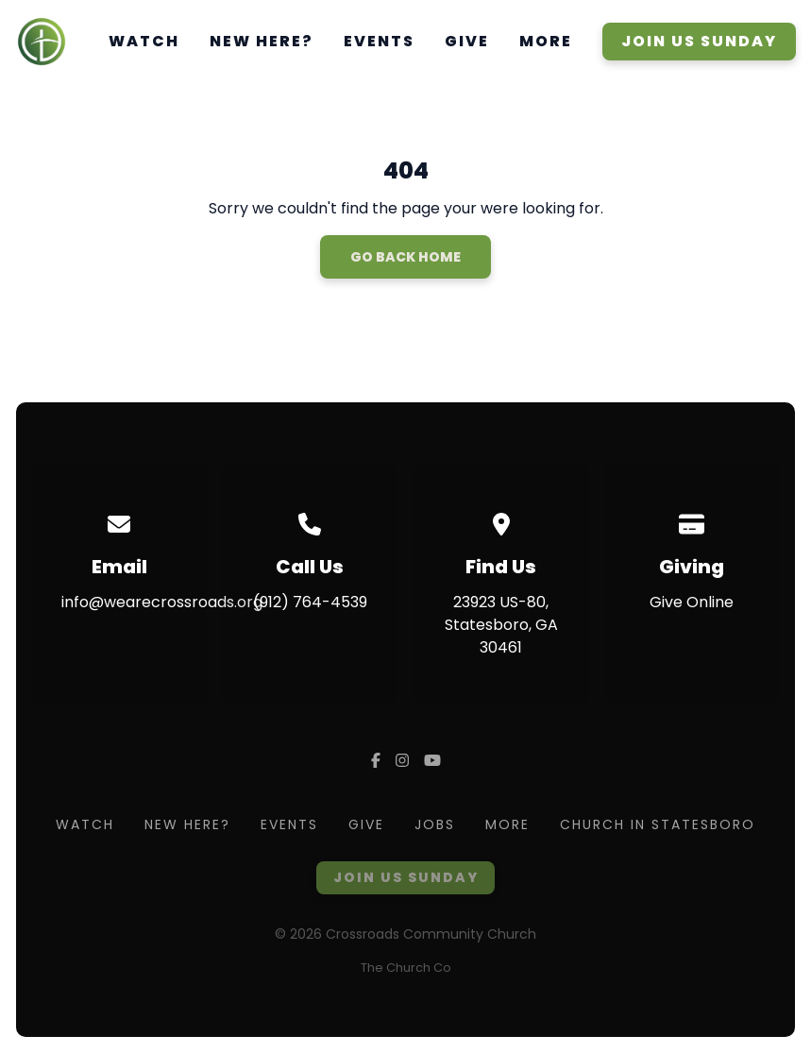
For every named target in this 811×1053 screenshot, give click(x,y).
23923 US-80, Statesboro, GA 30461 (501, 624)
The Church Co (406, 968)
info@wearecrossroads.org (161, 602)
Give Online (692, 602)
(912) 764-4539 (310, 602)
